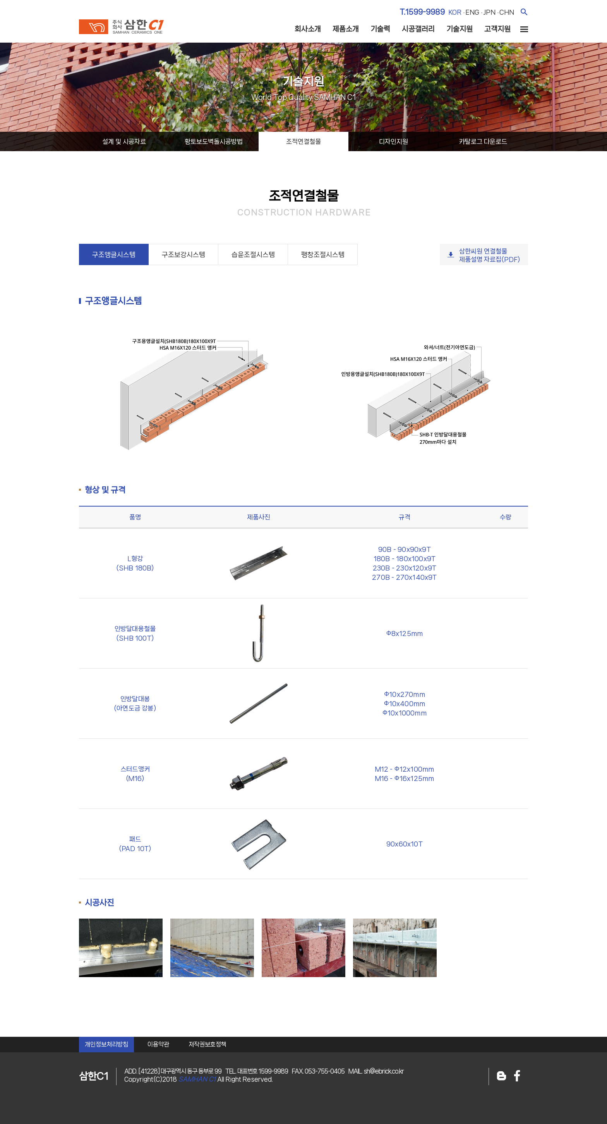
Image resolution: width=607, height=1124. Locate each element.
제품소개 (346, 29)
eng (472, 12)
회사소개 (308, 29)
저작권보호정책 (207, 1044)
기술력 (380, 29)
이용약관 (158, 1044)
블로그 (501, 1076)
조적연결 (303, 141)
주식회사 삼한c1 (121, 26)
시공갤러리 (418, 29)
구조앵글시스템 (113, 254)
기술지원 (459, 29)
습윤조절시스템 (253, 254)
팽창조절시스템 (323, 254)
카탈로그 (483, 141)
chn (506, 12)
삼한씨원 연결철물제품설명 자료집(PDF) (489, 255)
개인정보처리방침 (106, 1044)
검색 (524, 12)
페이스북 (517, 1076)
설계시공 (124, 141)
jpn (489, 12)
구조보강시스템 (183, 254)
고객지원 (497, 29)
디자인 (393, 141)
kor (454, 12)
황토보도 (214, 141)
